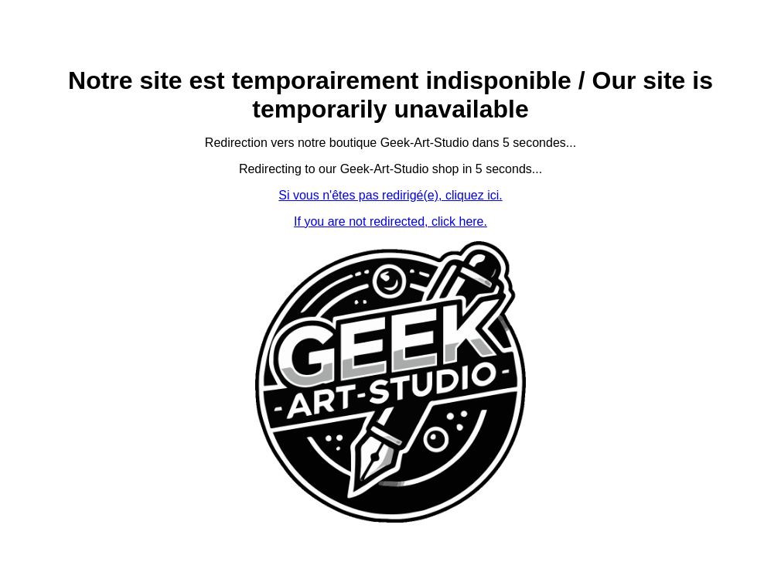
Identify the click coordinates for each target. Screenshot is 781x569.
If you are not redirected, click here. (390, 221)
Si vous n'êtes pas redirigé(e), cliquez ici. (390, 195)
